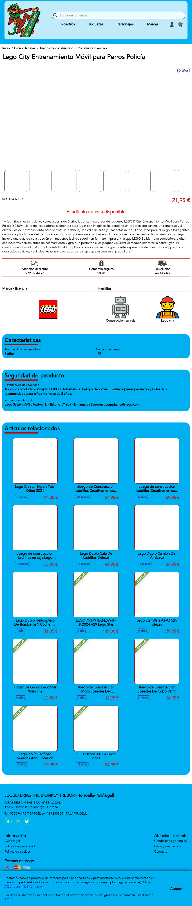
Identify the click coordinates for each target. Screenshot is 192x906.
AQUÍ (8, 899)
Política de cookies (17, 851)
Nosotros (68, 24)
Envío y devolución (167, 846)
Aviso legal (12, 841)
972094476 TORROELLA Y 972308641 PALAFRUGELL (48, 813)
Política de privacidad (19, 846)
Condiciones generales (170, 841)
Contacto (160, 851)
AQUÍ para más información (24, 886)
